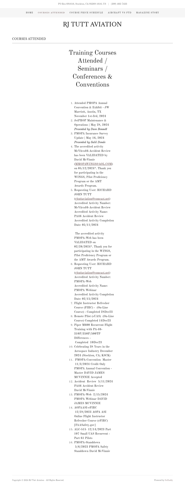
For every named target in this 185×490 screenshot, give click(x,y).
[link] (92, 26)
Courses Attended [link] (51, 13)
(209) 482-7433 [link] (119, 4)
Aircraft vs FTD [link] (120, 13)
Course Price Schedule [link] (86, 13)
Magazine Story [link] (147, 13)
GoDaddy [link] (169, 480)
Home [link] (29, 13)
